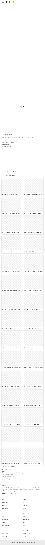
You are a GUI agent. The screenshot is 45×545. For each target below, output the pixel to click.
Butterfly (25, 499)
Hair (24, 522)
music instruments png (18, 137)
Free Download (23, 106)
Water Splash (26, 531)
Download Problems (13, 172)
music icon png (30, 137)
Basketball (4, 505)
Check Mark (26, 519)
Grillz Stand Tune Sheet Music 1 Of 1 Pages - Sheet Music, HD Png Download (21, 463)
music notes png (25, 140)
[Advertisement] (22, 19)
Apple (3, 499)
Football (4, 522)
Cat (23, 502)
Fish (24, 525)
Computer (25, 528)
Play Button (5, 508)
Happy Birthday (6, 525)
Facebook (4, 536)
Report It (4, 172)
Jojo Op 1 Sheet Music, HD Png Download (12, 309)
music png (15, 140)
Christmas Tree (6, 519)
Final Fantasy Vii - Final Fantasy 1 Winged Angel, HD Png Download (18, 252)
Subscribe (25, 505)
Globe (3, 528)
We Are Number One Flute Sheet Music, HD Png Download (16, 232)
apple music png (6, 140)
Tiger (3, 514)
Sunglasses (5, 502)
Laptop (24, 508)
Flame (24, 497)
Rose (3, 516)
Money (24, 536)
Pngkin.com (5, 533)
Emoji (24, 516)
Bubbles (4, 511)
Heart (3, 497)
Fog (24, 511)
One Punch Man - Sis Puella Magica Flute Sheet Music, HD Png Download (20, 271)
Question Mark (26, 533)
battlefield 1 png (6, 137)
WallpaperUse (26, 514)
